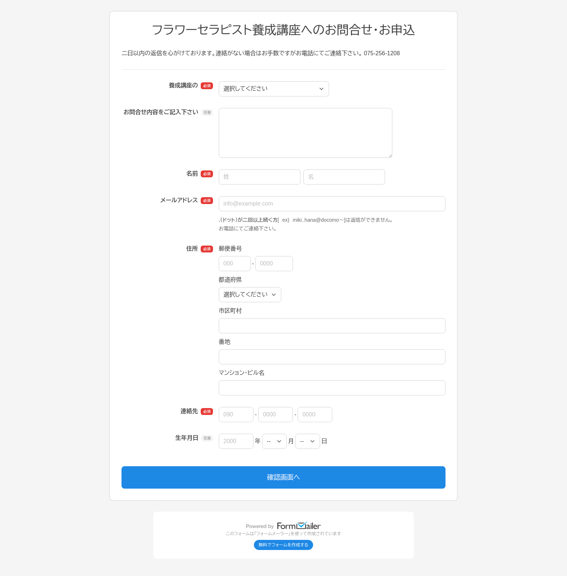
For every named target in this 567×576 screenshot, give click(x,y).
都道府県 (230, 280)
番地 (224, 342)
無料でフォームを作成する (283, 544)
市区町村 (230, 311)
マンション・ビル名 (241, 373)
